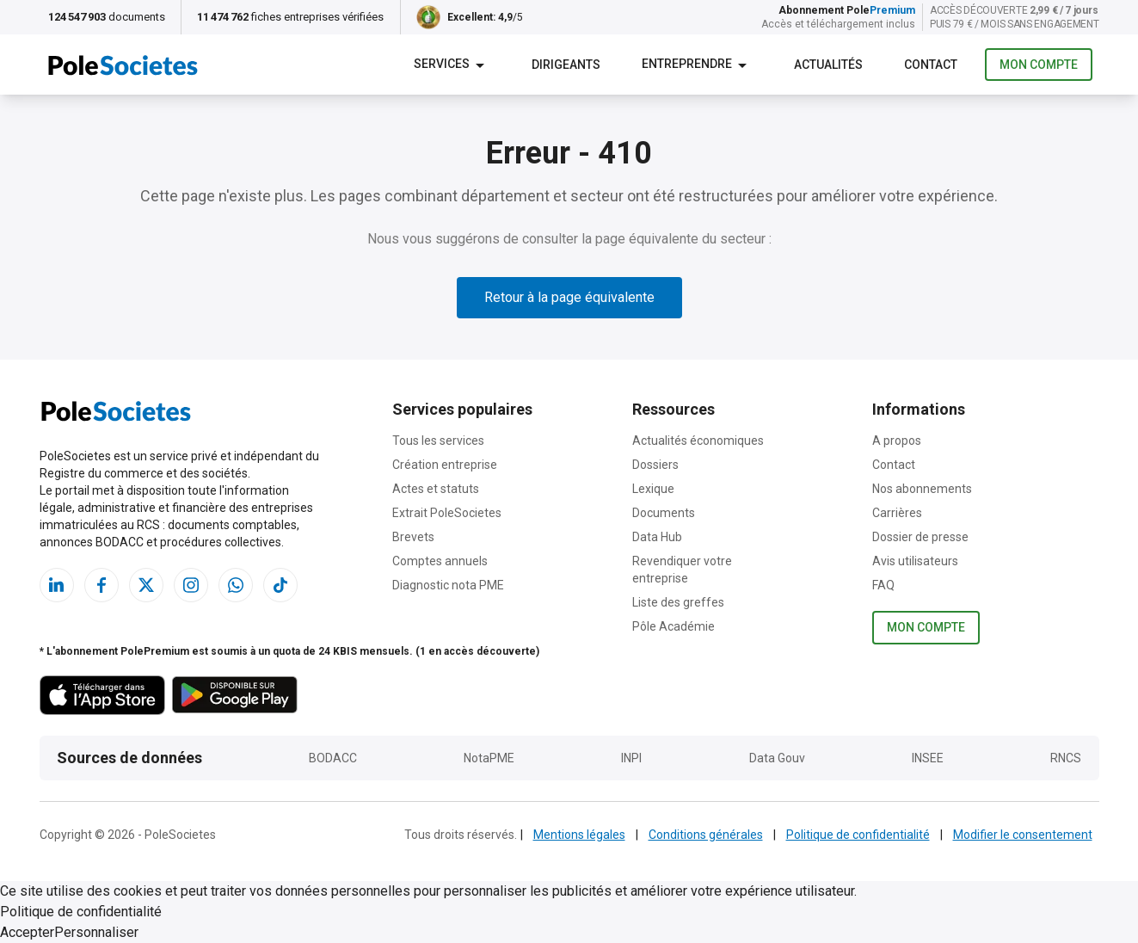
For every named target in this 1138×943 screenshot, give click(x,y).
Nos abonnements (922, 489)
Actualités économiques (698, 440)
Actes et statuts (435, 489)
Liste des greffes (678, 602)
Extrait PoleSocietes (446, 513)
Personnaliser (96, 932)
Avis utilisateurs (915, 561)
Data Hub (657, 537)
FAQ (883, 585)
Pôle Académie (673, 626)
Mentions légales (579, 834)
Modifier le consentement (1022, 834)
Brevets (413, 537)
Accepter (27, 932)
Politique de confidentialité (858, 834)
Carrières (897, 513)
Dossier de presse (920, 537)
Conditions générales (706, 834)
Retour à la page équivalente (569, 297)
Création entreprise (444, 465)
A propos (896, 440)
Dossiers (655, 465)
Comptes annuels (440, 561)
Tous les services (438, 440)
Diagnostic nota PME (448, 585)
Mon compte (1039, 65)
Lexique (653, 489)
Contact (893, 465)
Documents (663, 513)
